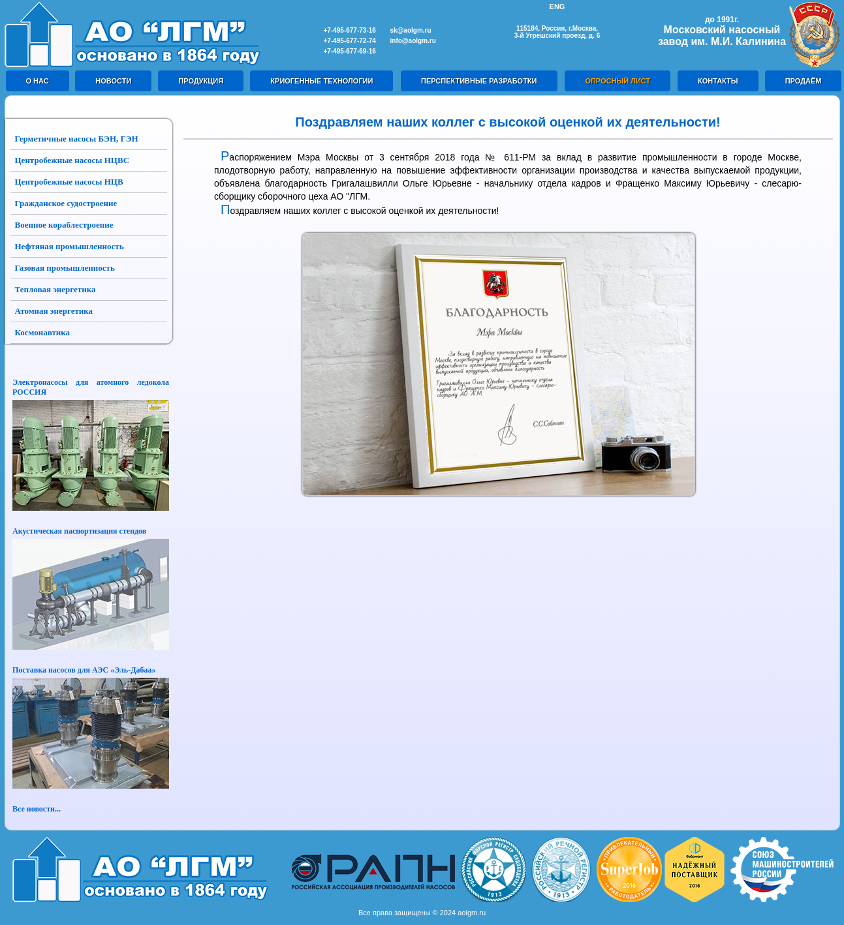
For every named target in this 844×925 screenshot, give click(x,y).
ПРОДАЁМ (803, 81)
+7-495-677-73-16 (350, 30)
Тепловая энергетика (55, 289)
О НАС (37, 81)
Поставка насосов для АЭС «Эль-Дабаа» (83, 670)
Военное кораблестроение (64, 225)
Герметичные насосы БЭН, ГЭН (76, 139)
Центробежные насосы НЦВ (69, 182)
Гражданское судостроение (66, 203)
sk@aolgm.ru (410, 30)
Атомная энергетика (54, 311)
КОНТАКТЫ (718, 81)
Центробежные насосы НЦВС (72, 160)
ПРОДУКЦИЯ (200, 81)
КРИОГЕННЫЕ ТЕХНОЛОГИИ (321, 81)
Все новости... (36, 808)
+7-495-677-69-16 (350, 51)
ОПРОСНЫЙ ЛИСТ (617, 81)
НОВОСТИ (113, 81)
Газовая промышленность (65, 268)
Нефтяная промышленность (69, 246)
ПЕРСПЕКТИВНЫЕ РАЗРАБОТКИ (479, 81)
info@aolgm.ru (413, 40)
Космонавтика (42, 332)
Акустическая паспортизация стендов (79, 531)
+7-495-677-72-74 (350, 40)
